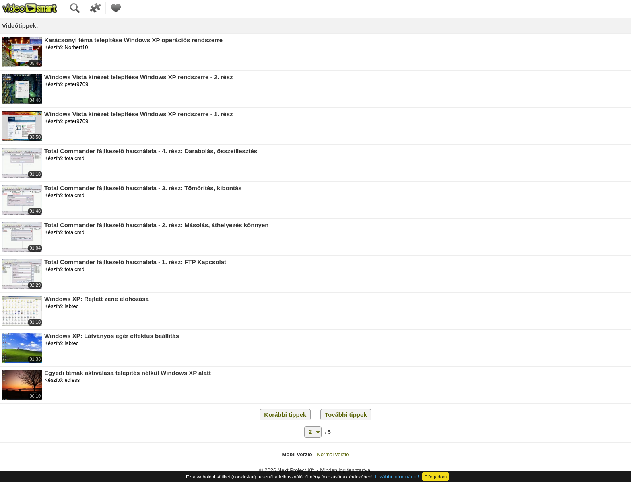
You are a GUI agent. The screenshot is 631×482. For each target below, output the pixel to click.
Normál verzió (333, 454)
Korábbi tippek (285, 414)
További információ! (396, 477)
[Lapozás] (313, 432)
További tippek (346, 414)
